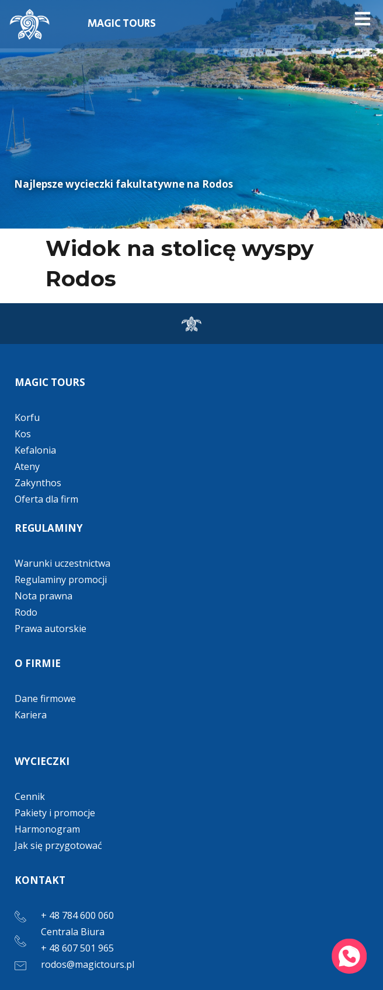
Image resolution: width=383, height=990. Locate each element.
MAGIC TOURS (122, 23)
